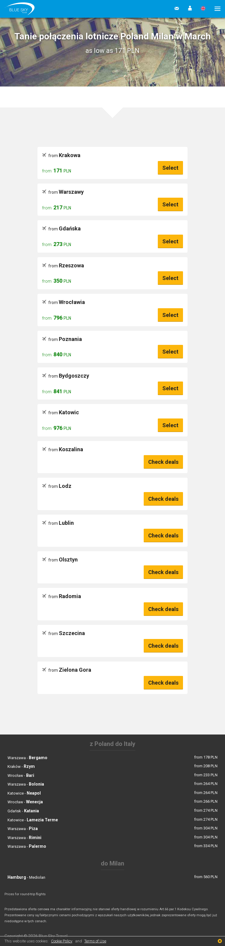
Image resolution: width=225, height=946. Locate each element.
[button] (190, 9)
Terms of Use (95, 941)
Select (170, 168)
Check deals (163, 462)
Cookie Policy (61, 941)
